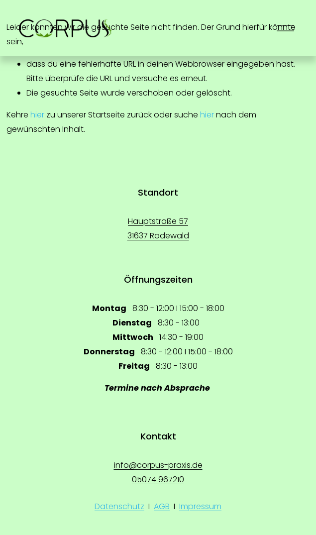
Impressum (200, 506)
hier (37, 114)
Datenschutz (119, 506)
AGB (162, 506)
